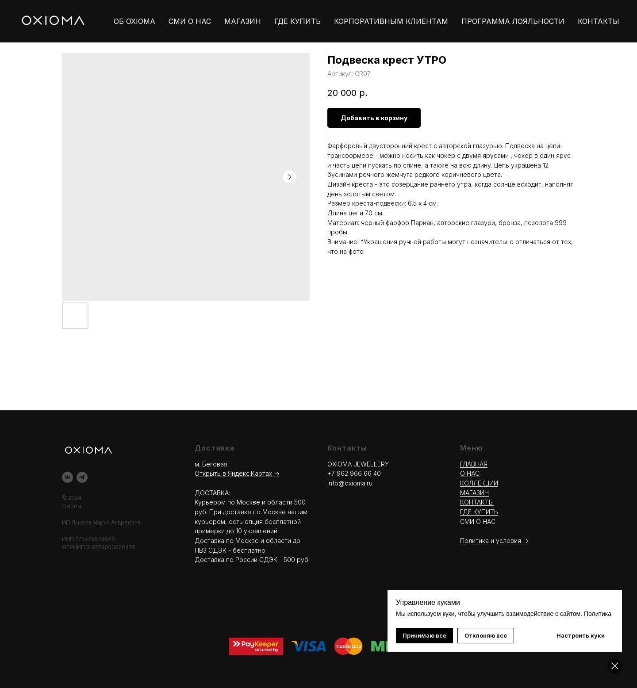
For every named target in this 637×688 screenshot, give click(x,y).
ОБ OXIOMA (134, 21)
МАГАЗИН (242, 21)
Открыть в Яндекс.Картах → (237, 473)
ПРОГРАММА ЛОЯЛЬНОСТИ (512, 21)
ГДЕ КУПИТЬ (297, 21)
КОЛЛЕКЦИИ (479, 483)
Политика (597, 613)
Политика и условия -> (494, 540)
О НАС (470, 473)
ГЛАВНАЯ (473, 464)
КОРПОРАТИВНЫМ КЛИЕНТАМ (391, 21)
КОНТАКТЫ (598, 21)
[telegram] (82, 477)
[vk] (67, 477)
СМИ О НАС (190, 21)
